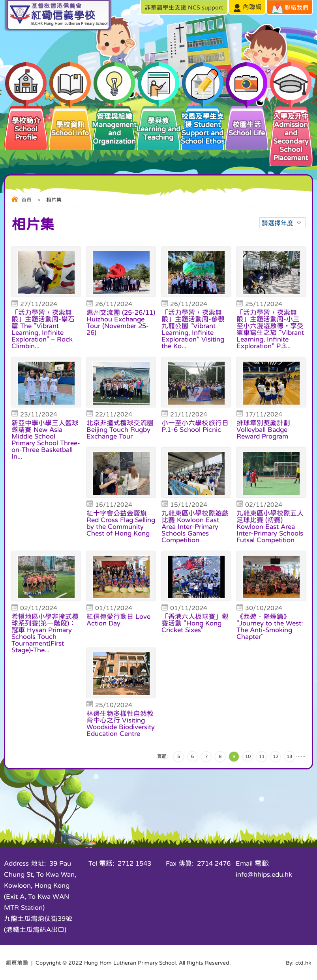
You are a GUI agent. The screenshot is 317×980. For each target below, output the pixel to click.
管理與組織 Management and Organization (114, 125)
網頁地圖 (17, 962)
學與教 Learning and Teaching (158, 123)
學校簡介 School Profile (26, 123)
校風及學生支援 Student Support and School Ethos (202, 125)
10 (248, 756)
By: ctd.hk (298, 962)
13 (289, 756)
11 (261, 756)
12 (275, 756)
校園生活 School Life (247, 121)
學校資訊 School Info (70, 121)
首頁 (26, 199)
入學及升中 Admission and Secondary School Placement (291, 133)
